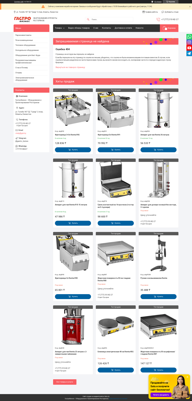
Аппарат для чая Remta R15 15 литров (71, 205)
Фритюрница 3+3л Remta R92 (67, 135)
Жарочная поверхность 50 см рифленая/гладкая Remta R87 (158, 353)
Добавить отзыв (171, 12)
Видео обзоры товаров (79, 28)
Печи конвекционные (24, 40)
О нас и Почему (21, 68)
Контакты (106, 28)
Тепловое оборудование (25, 45)
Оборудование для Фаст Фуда (27, 55)
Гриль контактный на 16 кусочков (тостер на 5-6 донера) (116, 206)
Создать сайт (19, 2)
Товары (58, 28)
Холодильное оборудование (27, 50)
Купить (75, 150)
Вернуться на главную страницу (70, 67)
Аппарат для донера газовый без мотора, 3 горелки (158, 206)
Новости (139, 28)
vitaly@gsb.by (20, 133)
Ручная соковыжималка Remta (154, 278)
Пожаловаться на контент (118, 399)
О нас (95, 28)
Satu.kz (107, 396)
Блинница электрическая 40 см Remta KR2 (115, 352)
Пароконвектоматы (23, 35)
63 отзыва (158, 2)
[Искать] (88, 19)
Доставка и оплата (123, 28)
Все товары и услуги (65, 382)
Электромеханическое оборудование (24, 79)
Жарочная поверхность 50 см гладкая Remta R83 (114, 279)
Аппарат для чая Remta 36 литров (155, 135)
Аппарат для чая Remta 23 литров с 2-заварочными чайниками (71, 353)
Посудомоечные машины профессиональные (25, 61)
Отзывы (18, 73)
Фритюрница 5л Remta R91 (109, 135)
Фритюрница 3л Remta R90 (66, 278)
